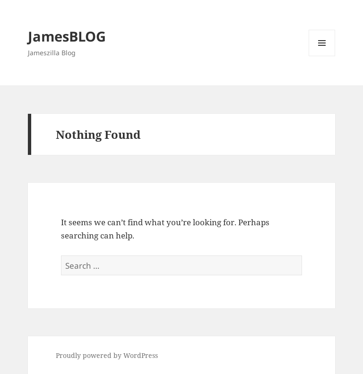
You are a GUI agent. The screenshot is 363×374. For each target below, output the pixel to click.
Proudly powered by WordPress (107, 355)
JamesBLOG (67, 36)
